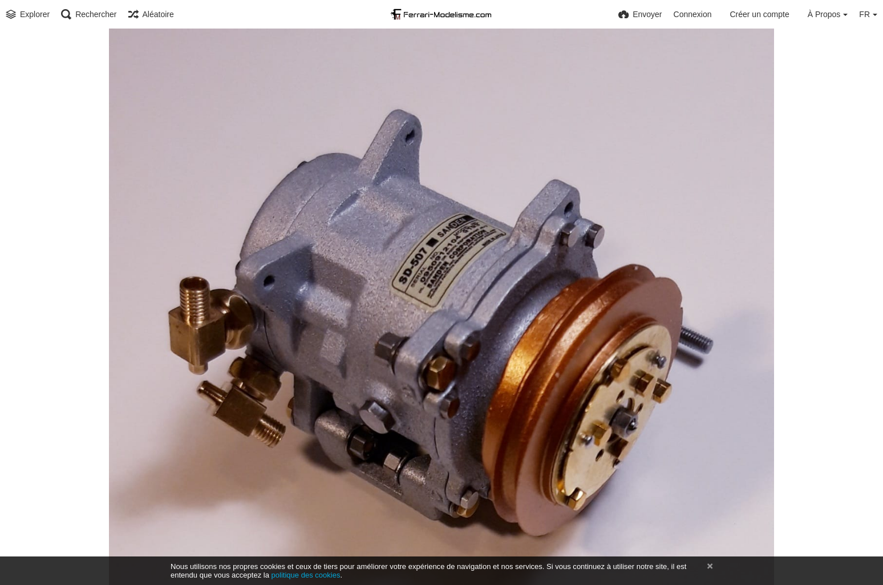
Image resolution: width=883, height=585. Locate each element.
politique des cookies (306, 575)
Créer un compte (759, 14)
